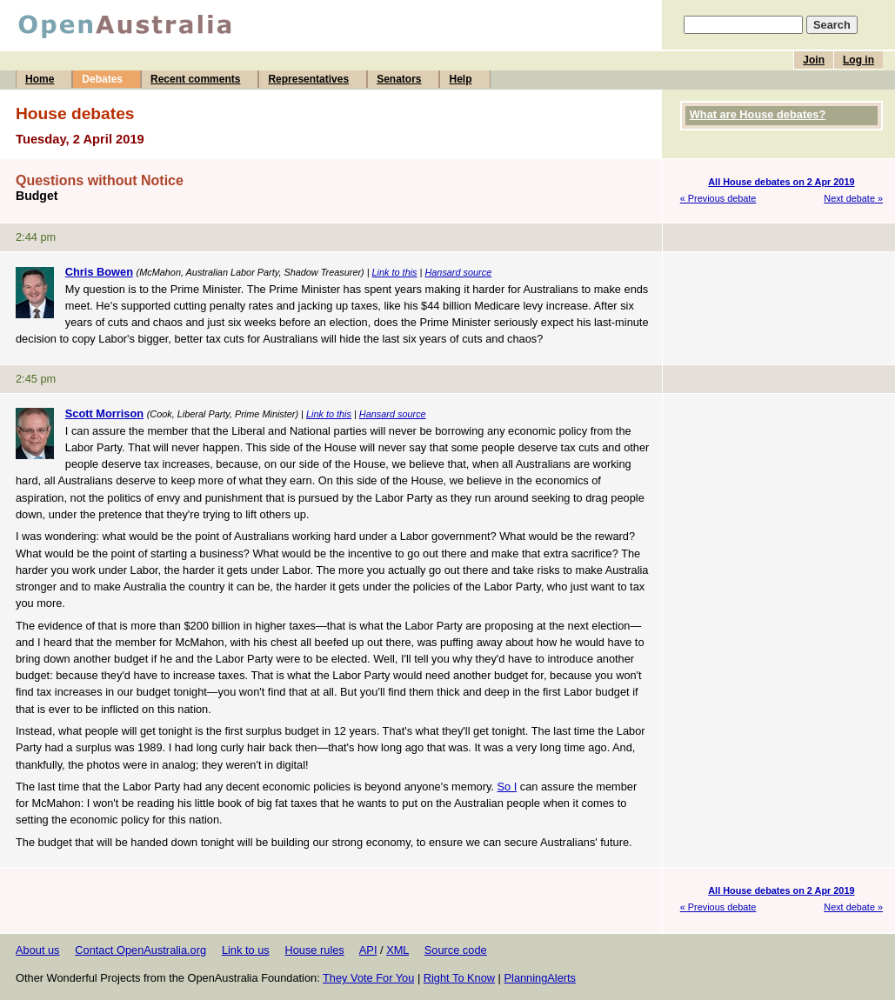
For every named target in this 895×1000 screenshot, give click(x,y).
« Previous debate (718, 198)
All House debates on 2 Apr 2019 (781, 182)
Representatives (308, 79)
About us (38, 950)
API (368, 950)
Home (39, 79)
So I (507, 786)
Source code (455, 950)
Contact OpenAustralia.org (140, 950)
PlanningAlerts (540, 977)
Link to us (246, 950)
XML (397, 950)
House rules (314, 950)
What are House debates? (757, 114)
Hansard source (457, 272)
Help (460, 79)
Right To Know (459, 977)
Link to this (394, 272)
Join (814, 60)
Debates (102, 79)
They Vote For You (368, 977)
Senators (399, 79)
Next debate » (853, 198)
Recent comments (195, 79)
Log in (858, 60)
